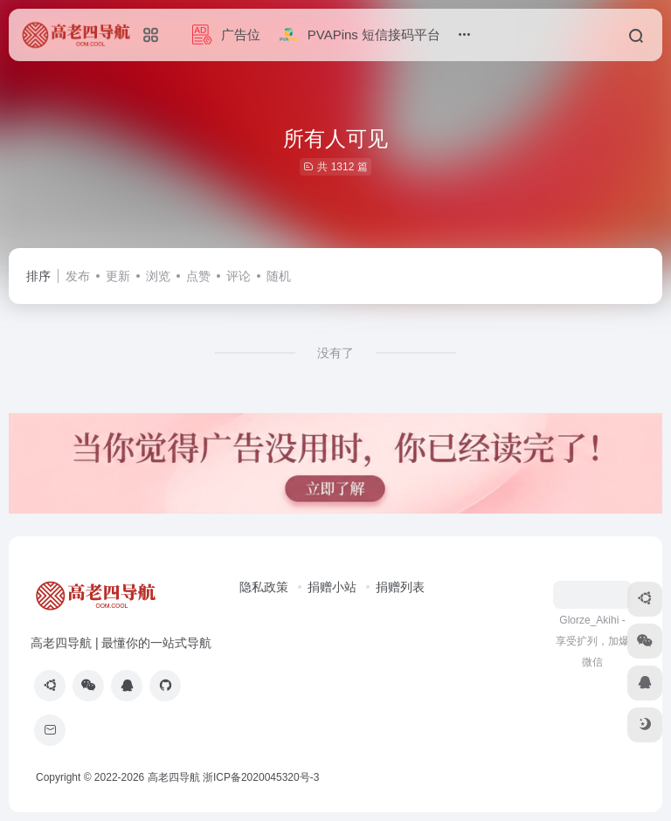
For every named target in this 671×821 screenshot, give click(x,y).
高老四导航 (174, 777)
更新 (118, 276)
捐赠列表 (400, 587)
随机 (278, 276)
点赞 (198, 276)
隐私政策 (263, 587)
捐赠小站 (332, 587)
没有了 (335, 353)
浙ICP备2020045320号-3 (262, 777)
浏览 (158, 276)
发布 (78, 276)
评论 (238, 276)
